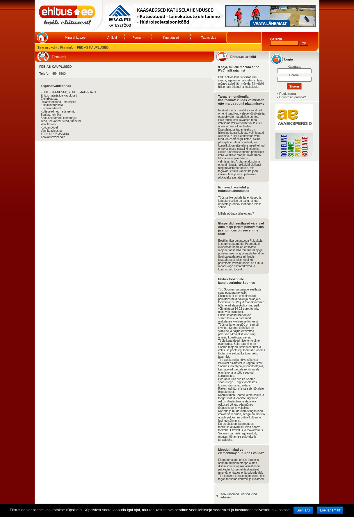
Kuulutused (171, 37)
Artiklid (112, 37)
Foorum (137, 37)
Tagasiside (208, 37)
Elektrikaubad (49, 98)
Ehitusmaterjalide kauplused (59, 95)
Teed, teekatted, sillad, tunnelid (61, 121)
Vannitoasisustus (52, 130)
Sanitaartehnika (51, 114)
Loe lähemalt (330, 510)
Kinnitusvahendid (52, 105)
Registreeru (287, 93)
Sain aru (303, 510)
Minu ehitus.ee (75, 37)
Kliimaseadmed (51, 108)
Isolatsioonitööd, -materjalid (58, 102)
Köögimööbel (49, 127)
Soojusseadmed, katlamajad (59, 118)
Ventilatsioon (49, 124)
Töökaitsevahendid (53, 137)
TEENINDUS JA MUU (55, 134)
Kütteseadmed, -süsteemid (58, 111)
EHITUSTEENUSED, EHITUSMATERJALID (69, 92)
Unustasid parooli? (292, 97)
